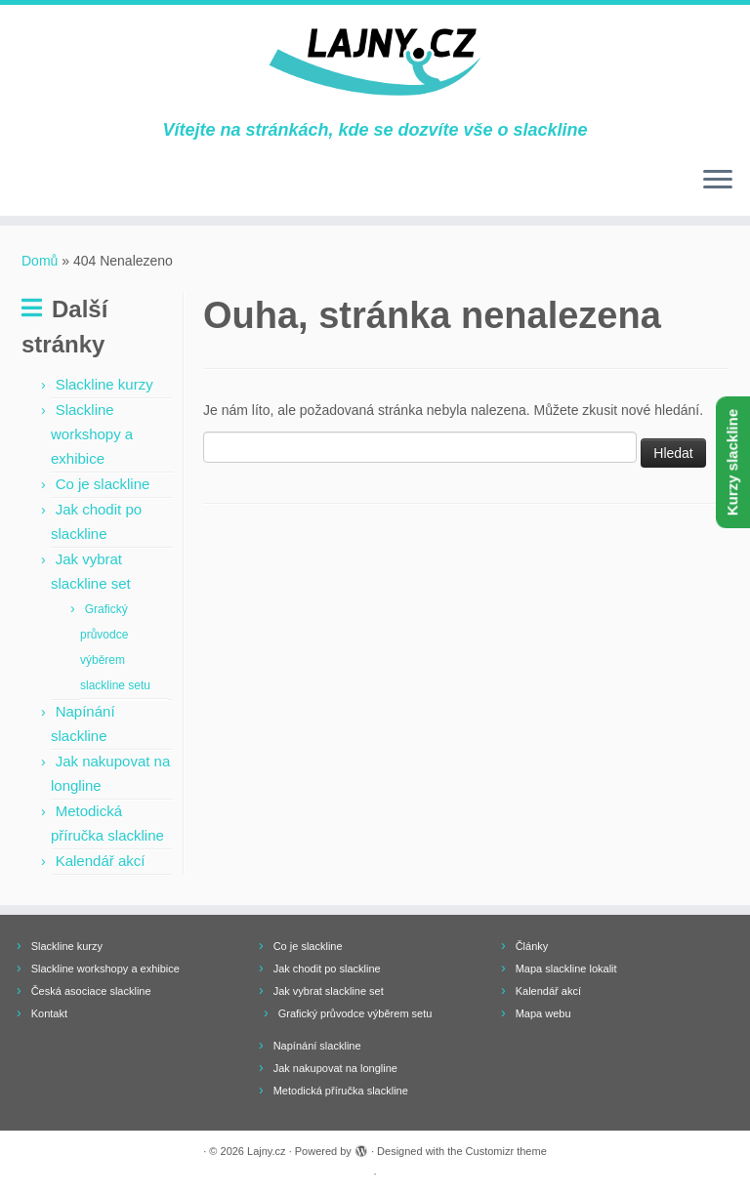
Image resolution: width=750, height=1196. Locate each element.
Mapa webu (543, 1013)
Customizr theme (506, 1151)
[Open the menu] (717, 180)
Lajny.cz (266, 1151)
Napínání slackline (317, 1046)
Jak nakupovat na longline (335, 1068)
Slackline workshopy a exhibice (92, 434)
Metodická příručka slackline (340, 1090)
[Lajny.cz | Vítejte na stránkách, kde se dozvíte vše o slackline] (375, 62)
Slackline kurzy (104, 384)
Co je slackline (103, 483)
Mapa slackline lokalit (566, 968)
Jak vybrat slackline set (328, 991)
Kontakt (49, 1013)
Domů (39, 260)
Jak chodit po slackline (327, 968)
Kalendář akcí (101, 860)
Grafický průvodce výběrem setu (355, 1013)
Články (532, 946)
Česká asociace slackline (91, 991)
